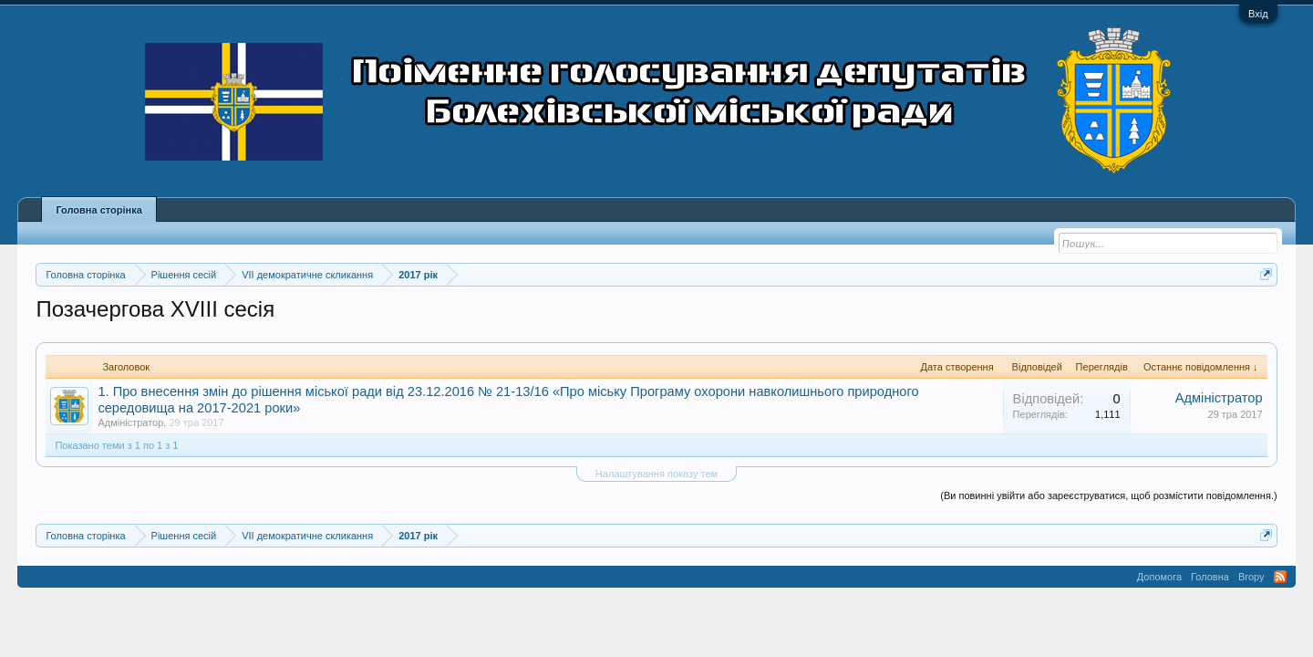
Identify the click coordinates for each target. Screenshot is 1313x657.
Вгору (1251, 576)
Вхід (1258, 13)
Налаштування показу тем (656, 473)
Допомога (1159, 576)
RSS (1280, 576)
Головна (1210, 576)
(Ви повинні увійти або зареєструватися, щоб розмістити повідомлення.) (1108, 495)
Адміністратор (130, 422)
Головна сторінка (98, 209)
